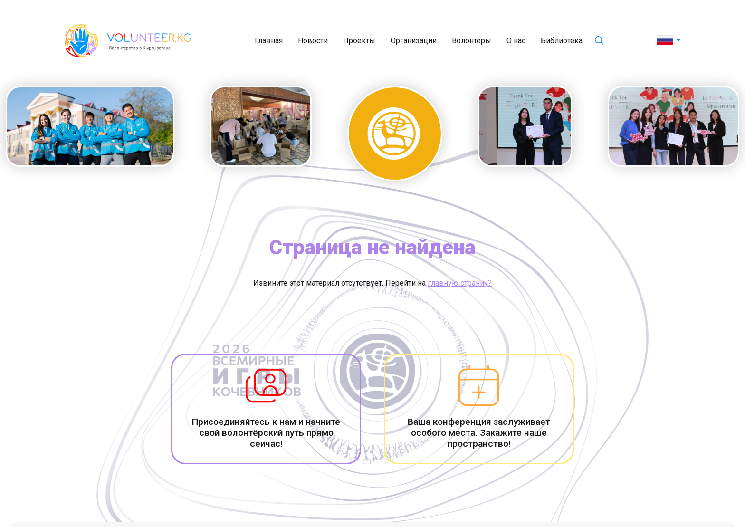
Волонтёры (471, 40)
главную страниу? (460, 282)
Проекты (359, 40)
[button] (668, 41)
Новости (313, 40)
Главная (269, 40)
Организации (414, 40)
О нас (515, 40)
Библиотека (562, 40)
